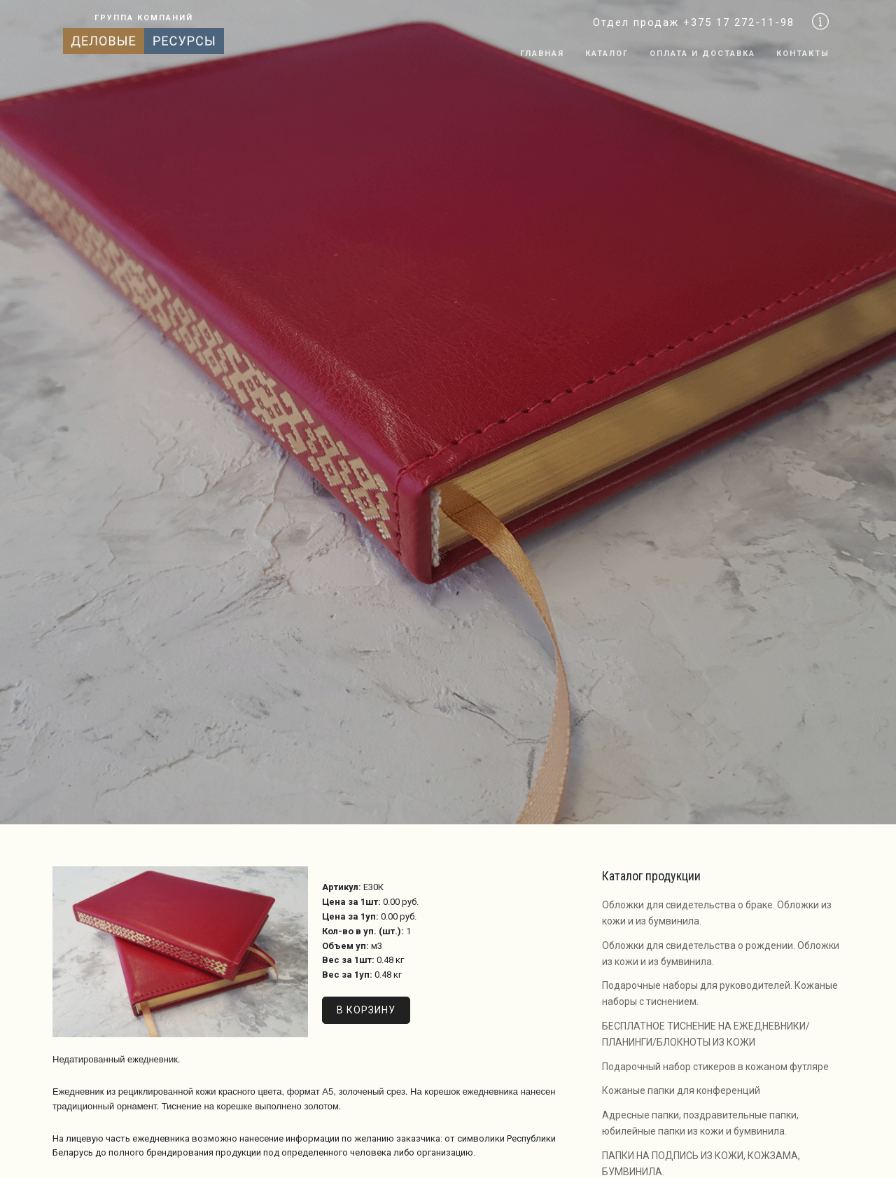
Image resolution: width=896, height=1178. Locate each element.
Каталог (607, 53)
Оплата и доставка (702, 53)
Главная (542, 53)
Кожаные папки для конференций (681, 1090)
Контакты (803, 53)
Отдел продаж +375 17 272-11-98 (693, 22)
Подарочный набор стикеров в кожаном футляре (715, 1066)
